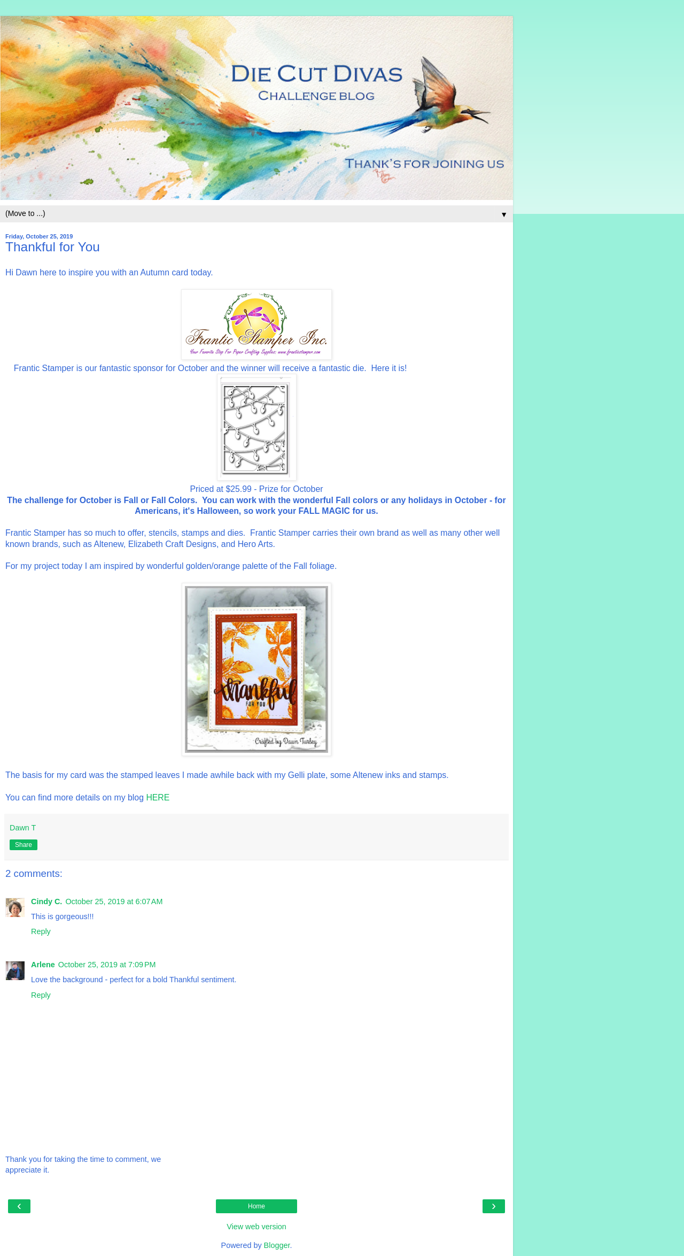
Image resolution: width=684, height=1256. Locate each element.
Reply (41, 931)
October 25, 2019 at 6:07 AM (113, 901)
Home (256, 1206)
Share (23, 845)
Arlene (43, 964)
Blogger (277, 1245)
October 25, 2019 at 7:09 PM (107, 964)
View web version (256, 1226)
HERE (157, 797)
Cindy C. (46, 901)
